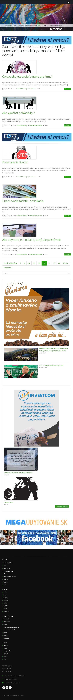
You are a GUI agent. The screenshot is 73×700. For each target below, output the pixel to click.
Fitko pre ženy (8, 502)
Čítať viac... (67, 89)
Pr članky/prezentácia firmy (11, 627)
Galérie (6, 579)
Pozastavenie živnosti (15, 162)
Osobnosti (7, 619)
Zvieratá (6, 656)
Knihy (5, 592)
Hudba (5, 589)
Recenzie (6, 638)
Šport (5, 643)
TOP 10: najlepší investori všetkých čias (51, 365)
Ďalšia (65, 263)
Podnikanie (32, 89)
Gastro (5, 582)
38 (49, 263)
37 (44, 263)
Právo (5, 632)
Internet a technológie (35, 254)
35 (34, 263)
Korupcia (6, 595)
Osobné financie (8, 616)
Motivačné (6, 611)
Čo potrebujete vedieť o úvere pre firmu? (27, 76)
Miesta (5, 603)
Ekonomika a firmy (9, 571)
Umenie (6, 645)
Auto (5, 565)
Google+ (10, 687)
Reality (5, 635)
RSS (5, 659)
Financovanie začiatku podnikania (22, 201)
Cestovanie (7, 568)
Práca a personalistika (10, 630)
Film (5, 574)
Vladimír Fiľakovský (21, 89)
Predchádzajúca (10, 263)
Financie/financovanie (35, 125)
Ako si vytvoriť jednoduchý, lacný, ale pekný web (31, 240)
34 (29, 263)
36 (39, 263)
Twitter (7, 687)
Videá (5, 648)
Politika (6, 624)
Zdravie (6, 654)
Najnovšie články (8, 563)
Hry (4, 585)
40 (59, 263)
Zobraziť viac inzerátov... (62, 506)
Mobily (5, 606)
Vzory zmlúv (7, 651)
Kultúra (6, 598)
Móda (5, 609)
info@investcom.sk (14, 683)
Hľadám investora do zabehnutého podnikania (18, 473)
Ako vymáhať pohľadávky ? (18, 113)
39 (54, 263)
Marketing (6, 600)
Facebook (3, 687)
